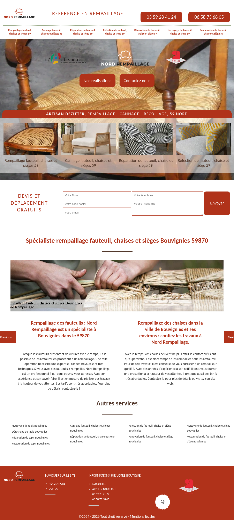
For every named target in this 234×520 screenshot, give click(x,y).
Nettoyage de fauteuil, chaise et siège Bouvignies (208, 428)
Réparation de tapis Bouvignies (30, 437)
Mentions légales (142, 516)
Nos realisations (97, 80)
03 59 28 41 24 (161, 17)
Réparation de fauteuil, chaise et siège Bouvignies (92, 439)
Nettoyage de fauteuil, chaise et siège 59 (180, 32)
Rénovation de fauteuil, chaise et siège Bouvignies (151, 439)
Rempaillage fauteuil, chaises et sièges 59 (20, 32)
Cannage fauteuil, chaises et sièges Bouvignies (90, 428)
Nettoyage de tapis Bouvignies (29, 425)
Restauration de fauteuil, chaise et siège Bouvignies (206, 439)
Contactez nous (137, 80)
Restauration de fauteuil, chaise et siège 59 (213, 32)
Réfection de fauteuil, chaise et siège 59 (115, 32)
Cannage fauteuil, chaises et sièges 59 (51, 32)
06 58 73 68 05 (209, 17)
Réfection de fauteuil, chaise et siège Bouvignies (150, 428)
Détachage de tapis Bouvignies (29, 431)
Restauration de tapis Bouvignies (31, 443)
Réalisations (57, 483)
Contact (54, 488)
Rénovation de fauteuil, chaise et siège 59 (147, 32)
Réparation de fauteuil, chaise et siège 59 (83, 32)
